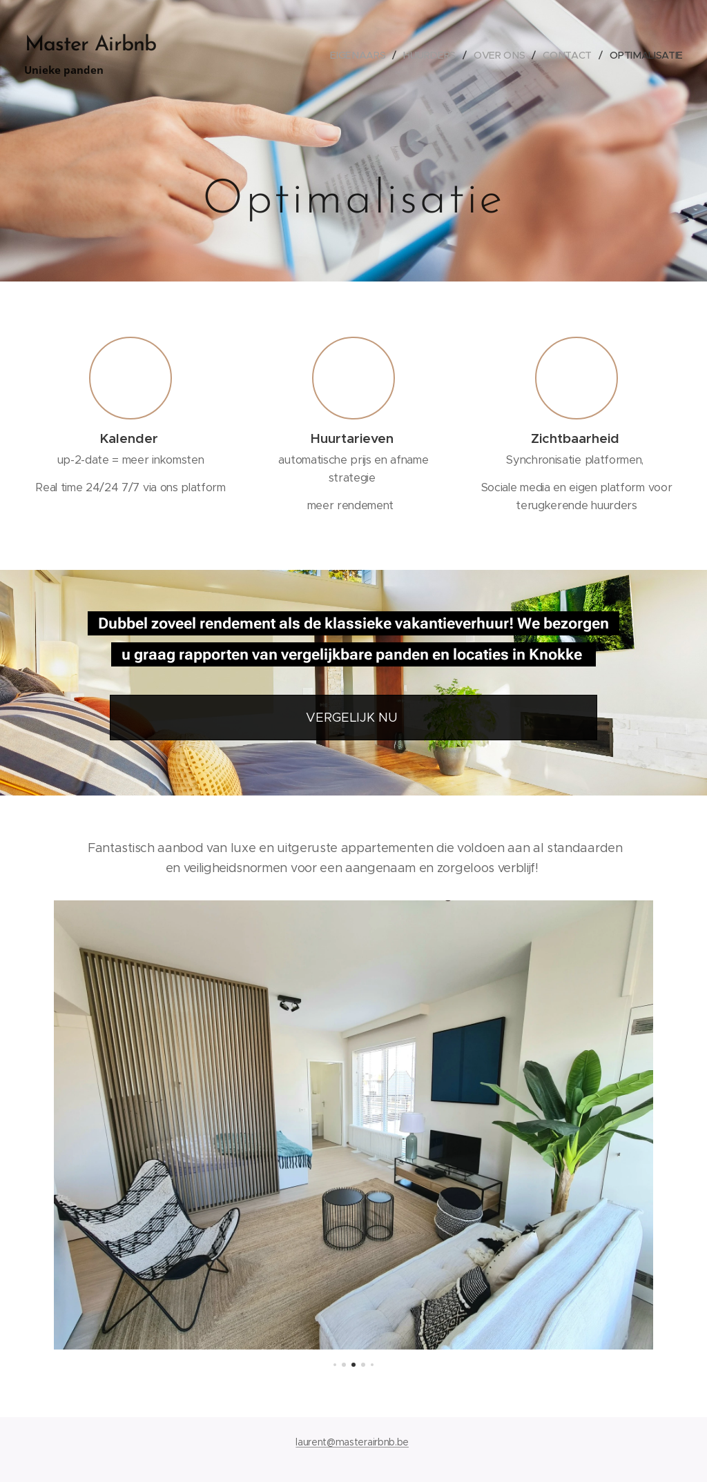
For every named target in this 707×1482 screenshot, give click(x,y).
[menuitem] (360, 55)
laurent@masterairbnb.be (352, 1442)
